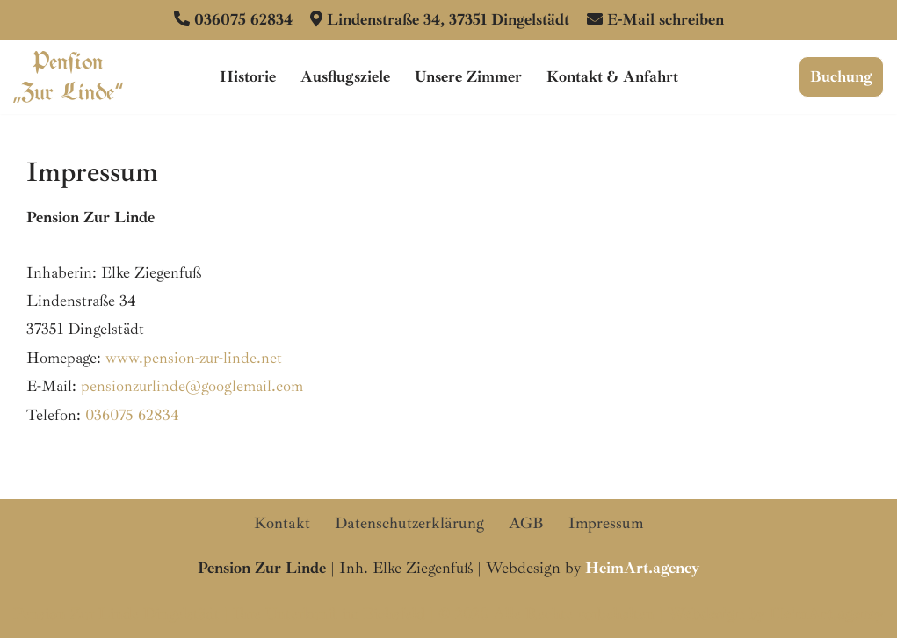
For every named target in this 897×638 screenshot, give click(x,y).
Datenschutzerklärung (409, 523)
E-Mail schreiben (665, 19)
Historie (248, 76)
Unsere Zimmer (468, 76)
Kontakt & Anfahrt (612, 76)
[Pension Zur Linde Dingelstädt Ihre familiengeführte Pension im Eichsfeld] (68, 77)
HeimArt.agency (827, 613)
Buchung (841, 76)
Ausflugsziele (345, 76)
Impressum (605, 523)
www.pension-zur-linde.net (193, 357)
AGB (526, 523)
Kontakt (282, 523)
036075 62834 (243, 19)
